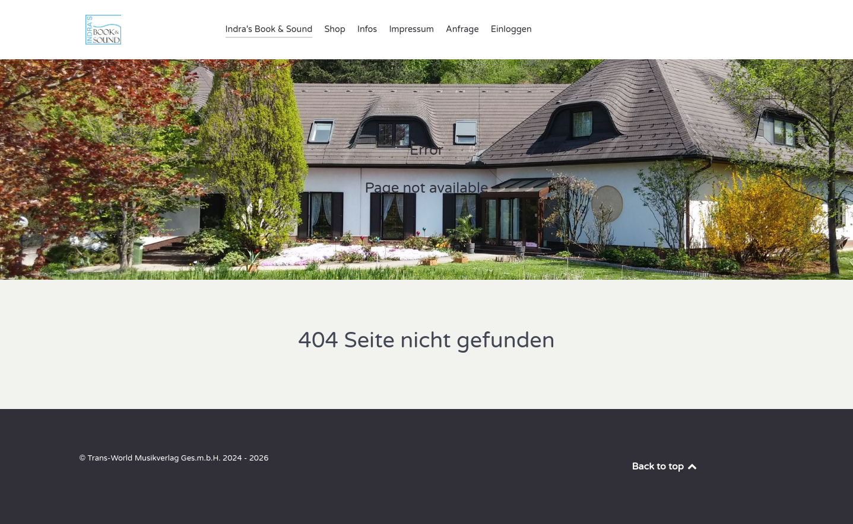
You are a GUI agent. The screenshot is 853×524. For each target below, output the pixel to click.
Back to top (665, 466)
